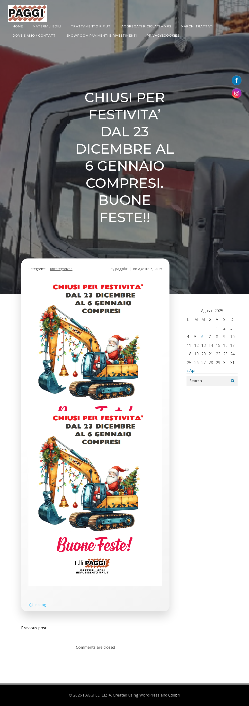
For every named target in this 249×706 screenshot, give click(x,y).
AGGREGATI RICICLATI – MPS (146, 26)
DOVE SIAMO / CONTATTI (35, 35)
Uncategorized (61, 268)
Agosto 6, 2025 (150, 268)
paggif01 (122, 268)
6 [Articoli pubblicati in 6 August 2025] (202, 336)
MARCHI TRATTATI (197, 26)
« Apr (191, 370)
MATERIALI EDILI (47, 26)
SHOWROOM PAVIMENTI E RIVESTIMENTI (101, 35)
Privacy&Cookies (163, 35)
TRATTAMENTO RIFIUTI (91, 26)
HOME (18, 26)
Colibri (174, 695)
